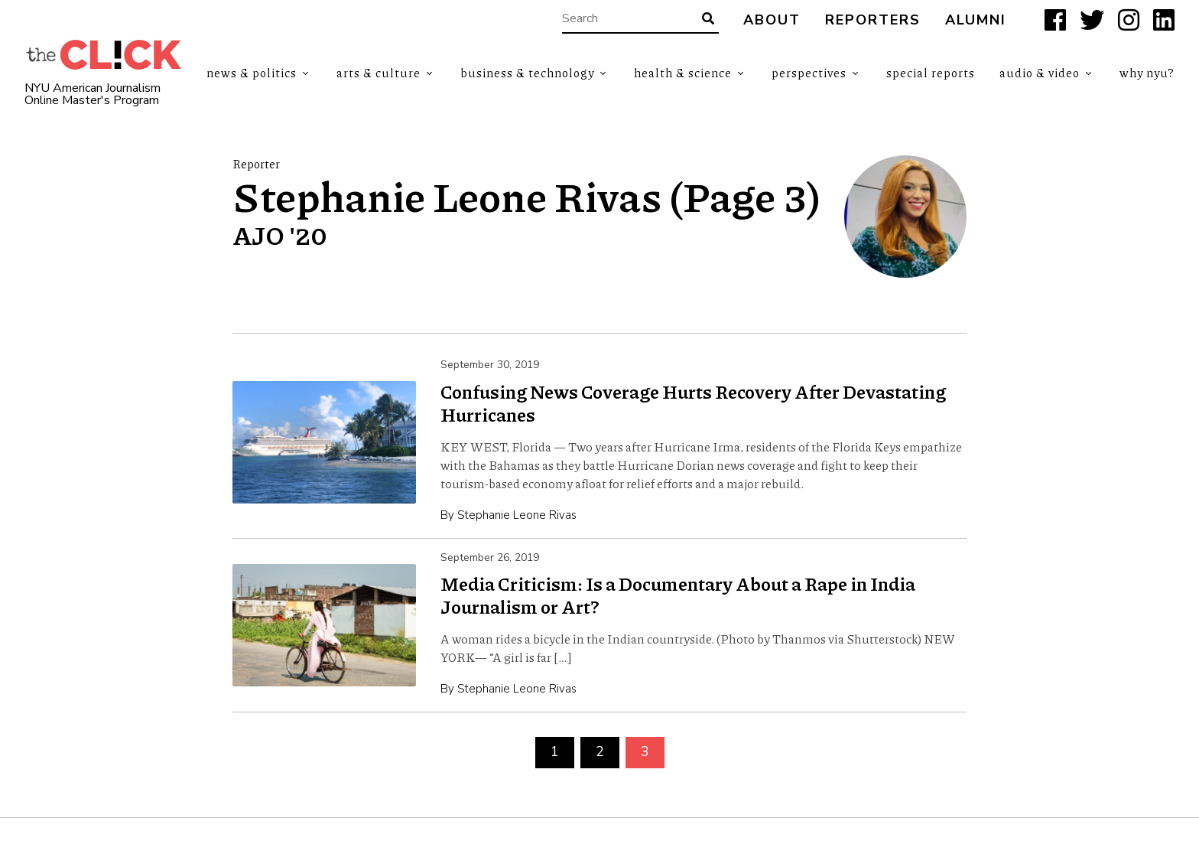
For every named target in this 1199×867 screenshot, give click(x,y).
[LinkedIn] (1164, 20)
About (772, 20)
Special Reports (930, 72)
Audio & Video (1039, 72)
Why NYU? (1147, 72)
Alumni (975, 20)
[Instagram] (1128, 20)
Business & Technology (527, 72)
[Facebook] (1055, 20)
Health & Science (683, 72)
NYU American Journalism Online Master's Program (92, 94)
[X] (1092, 20)
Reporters (873, 20)
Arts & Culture (378, 72)
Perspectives (809, 72)
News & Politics (251, 72)
